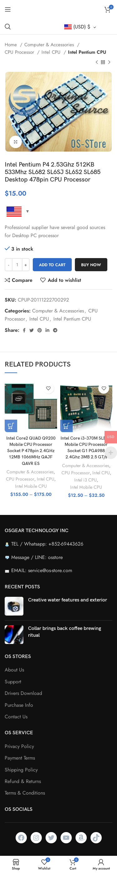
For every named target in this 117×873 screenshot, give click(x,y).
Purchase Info (19, 705)
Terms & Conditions (25, 793)
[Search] (8, 26)
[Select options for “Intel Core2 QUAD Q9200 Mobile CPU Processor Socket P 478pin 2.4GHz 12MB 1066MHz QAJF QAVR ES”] (11, 426)
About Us (14, 669)
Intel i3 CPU (85, 480)
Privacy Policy (19, 746)
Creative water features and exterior (67, 600)
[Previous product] (97, 62)
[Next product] (109, 62)
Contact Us (16, 716)
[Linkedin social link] (47, 330)
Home (11, 44)
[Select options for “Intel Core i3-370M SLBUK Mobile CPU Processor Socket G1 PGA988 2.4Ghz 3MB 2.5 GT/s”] (66, 426)
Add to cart (52, 265)
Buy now (91, 265)
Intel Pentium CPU (87, 52)
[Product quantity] (17, 264)
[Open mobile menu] (8, 9)
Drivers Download (23, 693)
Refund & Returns (23, 781)
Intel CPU (51, 52)
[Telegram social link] (55, 330)
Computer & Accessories (50, 44)
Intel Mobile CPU (31, 486)
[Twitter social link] (31, 330)
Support (13, 681)
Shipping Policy (21, 769)
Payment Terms (20, 758)
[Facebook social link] (24, 330)
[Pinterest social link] (40, 330)
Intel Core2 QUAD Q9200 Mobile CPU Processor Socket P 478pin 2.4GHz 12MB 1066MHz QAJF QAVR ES (31, 451)
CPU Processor (20, 52)
